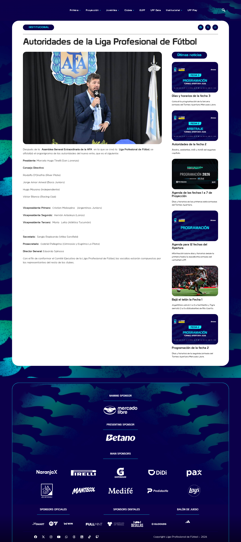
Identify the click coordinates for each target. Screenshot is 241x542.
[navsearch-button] (223, 10)
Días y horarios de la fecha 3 (191, 96)
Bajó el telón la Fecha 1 (187, 299)
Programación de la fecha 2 (190, 347)
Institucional (39, 27)
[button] (201, 27)
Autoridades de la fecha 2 (189, 144)
